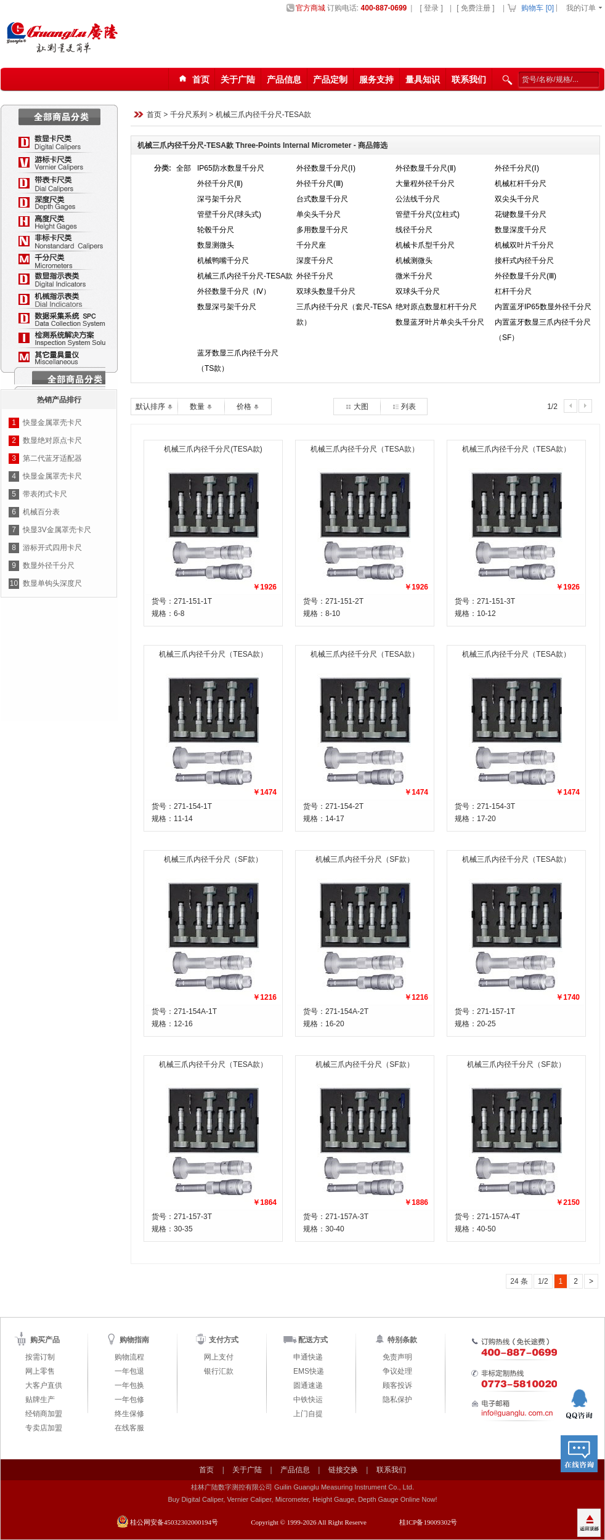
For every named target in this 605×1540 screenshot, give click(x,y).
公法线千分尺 (418, 199)
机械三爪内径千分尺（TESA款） (364, 449)
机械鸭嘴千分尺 (223, 260)
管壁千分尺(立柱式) (428, 214)
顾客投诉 (397, 1385)
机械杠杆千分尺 (520, 183)
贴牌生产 (40, 1399)
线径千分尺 (414, 229)
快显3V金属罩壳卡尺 (57, 529)
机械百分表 (41, 512)
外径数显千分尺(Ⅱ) (426, 168)
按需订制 (40, 1357)
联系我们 (469, 79)
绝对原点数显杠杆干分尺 (436, 306)
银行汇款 (218, 1371)
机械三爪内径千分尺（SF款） (213, 859)
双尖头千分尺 (517, 199)
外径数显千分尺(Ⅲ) (525, 276)
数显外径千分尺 (49, 565)
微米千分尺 (414, 276)
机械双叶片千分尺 (524, 245)
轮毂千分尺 (215, 229)
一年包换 (129, 1385)
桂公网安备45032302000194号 (174, 1522)
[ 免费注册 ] (475, 8)
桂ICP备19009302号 (428, 1522)
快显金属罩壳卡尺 (52, 422)
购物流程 (129, 1357)
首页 (154, 115)
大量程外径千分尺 (425, 183)
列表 (404, 406)
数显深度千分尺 (520, 229)
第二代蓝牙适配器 (52, 458)
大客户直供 (43, 1385)
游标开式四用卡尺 (52, 547)
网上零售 (40, 1371)
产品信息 (284, 79)
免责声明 (397, 1357)
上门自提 (308, 1413)
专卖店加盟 (43, 1428)
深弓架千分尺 (219, 199)
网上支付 (218, 1357)
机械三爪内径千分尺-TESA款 (263, 115)
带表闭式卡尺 (45, 494)
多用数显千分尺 (322, 229)
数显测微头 (215, 245)
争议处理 (397, 1371)
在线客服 (129, 1428)
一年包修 (129, 1399)
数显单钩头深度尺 (52, 583)
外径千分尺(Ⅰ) (517, 168)
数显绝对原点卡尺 (52, 440)
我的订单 (581, 8)
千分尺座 (311, 245)
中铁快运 (308, 1399)
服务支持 (376, 79)
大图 (357, 406)
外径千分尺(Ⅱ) (220, 183)
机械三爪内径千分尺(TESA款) (213, 449)
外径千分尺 (314, 276)
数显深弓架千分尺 (226, 306)
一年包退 (129, 1371)
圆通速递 (308, 1385)
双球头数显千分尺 (325, 291)
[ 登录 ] (431, 8)
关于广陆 (238, 79)
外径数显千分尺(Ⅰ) (325, 168)
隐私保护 (397, 1399)
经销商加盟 (43, 1413)
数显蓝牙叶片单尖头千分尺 (440, 322)
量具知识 (422, 79)
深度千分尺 (314, 260)
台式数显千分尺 (322, 199)
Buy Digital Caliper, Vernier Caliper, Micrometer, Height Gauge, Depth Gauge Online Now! (302, 1499)
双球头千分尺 (418, 291)
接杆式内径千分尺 (524, 260)
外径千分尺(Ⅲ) (319, 183)
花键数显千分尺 (520, 214)
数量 (201, 406)
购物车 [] (537, 8)
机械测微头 (414, 260)
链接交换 (343, 1469)
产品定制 (330, 79)
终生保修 (129, 1413)
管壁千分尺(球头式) (229, 214)
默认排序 (154, 406)
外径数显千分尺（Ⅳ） (233, 291)
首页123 (192, 80)
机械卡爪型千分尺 (425, 245)
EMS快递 (308, 1371)
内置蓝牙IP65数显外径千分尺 (543, 306)
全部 (183, 168)
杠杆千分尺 (513, 291)
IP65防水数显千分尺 (230, 168)
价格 (248, 406)
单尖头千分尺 (318, 214)
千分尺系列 (188, 115)
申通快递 (308, 1357)
